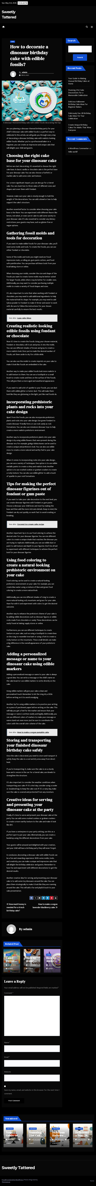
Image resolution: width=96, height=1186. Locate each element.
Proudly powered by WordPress (12, 1179)
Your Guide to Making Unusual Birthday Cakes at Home (79, 81)
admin (24, 72)
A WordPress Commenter (78, 148)
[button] (87, 27)
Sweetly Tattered (18, 1167)
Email (7, 1057)
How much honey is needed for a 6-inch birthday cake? (16, 907)
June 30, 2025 (13, 1140)
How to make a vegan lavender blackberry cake (45, 905)
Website (7, 1072)
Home (92, 1181)
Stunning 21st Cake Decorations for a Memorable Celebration (78, 93)
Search (72, 40)
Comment (8, 993)
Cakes (12, 42)
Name (7, 1042)
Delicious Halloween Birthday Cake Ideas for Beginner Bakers (78, 104)
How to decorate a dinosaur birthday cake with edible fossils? (29, 56)
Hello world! (72, 151)
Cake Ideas (10, 1129)
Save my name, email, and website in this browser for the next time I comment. (31, 1092)
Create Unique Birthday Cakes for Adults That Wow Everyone (79, 127)
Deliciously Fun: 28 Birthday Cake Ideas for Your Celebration (79, 116)
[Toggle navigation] (91, 27)
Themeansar (6, 1182)
